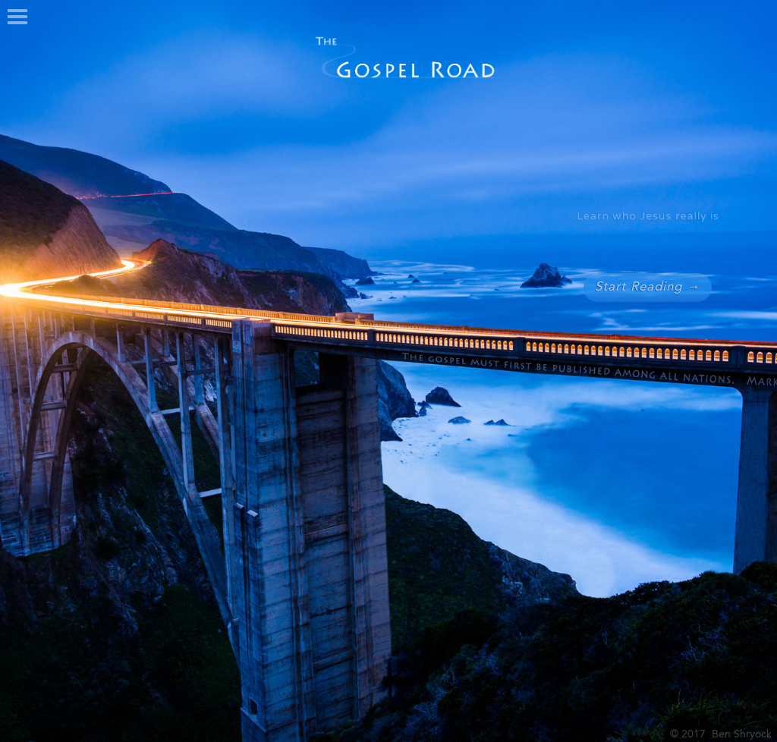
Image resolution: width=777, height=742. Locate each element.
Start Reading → (647, 287)
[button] (17, 17)
